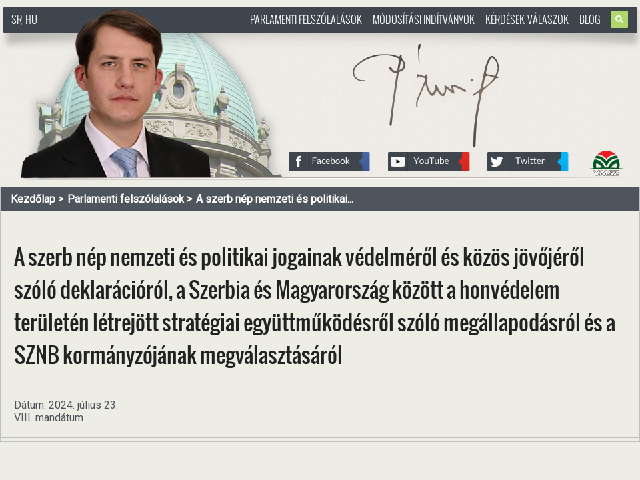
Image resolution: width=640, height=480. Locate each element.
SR (16, 19)
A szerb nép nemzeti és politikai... (274, 199)
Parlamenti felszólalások (306, 19)
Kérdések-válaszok (527, 19)
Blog (590, 19)
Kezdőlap (33, 199)
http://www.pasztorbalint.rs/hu (110, 39)
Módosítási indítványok (424, 19)
